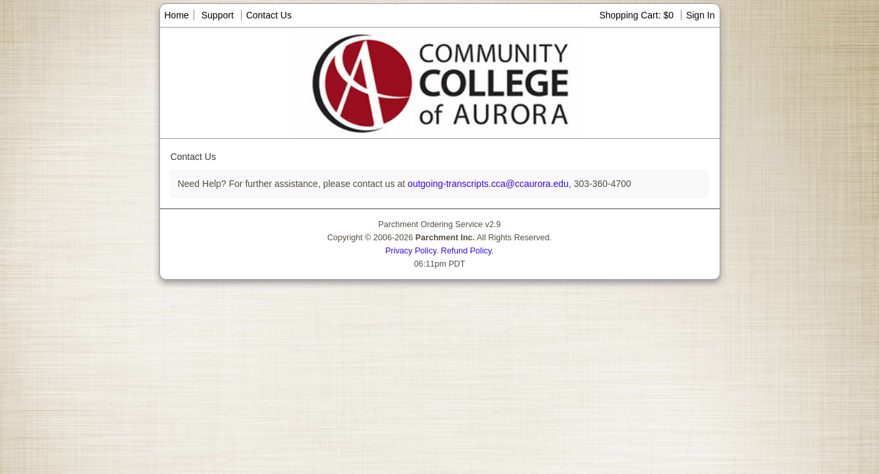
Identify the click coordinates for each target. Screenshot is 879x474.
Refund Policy (466, 250)
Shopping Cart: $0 (637, 15)
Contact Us (269, 15)
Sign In (700, 15)
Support (217, 15)
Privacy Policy (410, 250)
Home (177, 15)
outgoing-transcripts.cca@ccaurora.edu (486, 183)
